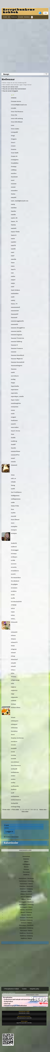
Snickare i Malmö (26, 923)
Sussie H (13, 235)
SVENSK (13, 98)
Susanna (13, 369)
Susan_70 (14, 304)
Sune (12, 434)
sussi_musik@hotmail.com (19, 201)
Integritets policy (34, 989)
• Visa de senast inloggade (10, 91)
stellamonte (15, 772)
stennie (13, 745)
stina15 (13, 666)
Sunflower (14, 420)
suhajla (13, 482)
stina (12, 673)
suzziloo (13, 173)
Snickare (26, 869)
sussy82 (13, 197)
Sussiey (13, 225)
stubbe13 (14, 546)
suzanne (13, 183)
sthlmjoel (14, 724)
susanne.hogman (16, 334)
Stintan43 (14, 622)
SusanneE (14, 317)
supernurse (14, 389)
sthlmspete (14, 721)
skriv (9, 17)
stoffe (13, 598)
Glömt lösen (15, 837)
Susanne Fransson (17, 348)
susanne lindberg (16, 341)
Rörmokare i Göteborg (26, 928)
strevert (13, 564)
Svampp (13, 166)
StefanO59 (14, 803)
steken (13, 779)
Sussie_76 (14, 221)
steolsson (14, 741)
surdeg (13, 379)
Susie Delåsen (15, 290)
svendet (13, 108)
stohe (13, 594)
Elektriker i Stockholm (26, 886)
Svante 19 (14, 156)
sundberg (14, 441)
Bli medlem (7, 837)
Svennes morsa (16, 101)
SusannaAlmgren (16, 365)
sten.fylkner (15, 762)
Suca (12, 509)
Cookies (24, 989)
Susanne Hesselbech (17, 355)
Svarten (13, 149)
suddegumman (15, 499)
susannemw (15, 310)
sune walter (15, 427)
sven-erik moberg (17, 118)
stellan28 (14, 769)
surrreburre (15, 376)
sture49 (13, 516)
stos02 (13, 574)
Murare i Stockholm (26, 910)
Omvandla (20, 17)
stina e (13, 670)
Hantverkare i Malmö (26, 884)
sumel (13, 458)
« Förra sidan (15, 809)
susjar (13, 283)
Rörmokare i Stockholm (26, 925)
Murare (26, 867)
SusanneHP (14, 314)
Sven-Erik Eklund (16, 122)
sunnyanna (14, 406)
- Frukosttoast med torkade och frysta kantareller (18, 999)
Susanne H (14, 345)
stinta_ (13, 618)
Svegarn (13, 139)
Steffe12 (13, 789)
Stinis (13, 645)
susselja (13, 259)
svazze (13, 146)
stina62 (13, 663)
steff (12, 793)
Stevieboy (14, 731)
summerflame (15, 451)
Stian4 (13, 717)
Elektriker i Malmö (26, 891)
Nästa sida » (43, 809)
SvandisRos (14, 163)
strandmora (15, 570)
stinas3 (13, 652)
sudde (13, 502)
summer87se (15, 455)
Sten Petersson (16, 765)
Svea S (13, 142)
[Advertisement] (25, 45)
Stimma (13, 676)
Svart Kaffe (14, 153)
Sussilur (13, 211)
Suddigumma (15, 495)
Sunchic (13, 448)
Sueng (13, 485)
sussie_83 (14, 218)
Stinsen (13, 639)
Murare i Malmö (26, 915)
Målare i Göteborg (26, 897)
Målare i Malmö (26, 899)
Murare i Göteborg (26, 912)
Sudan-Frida (15, 506)
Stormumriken (16, 577)
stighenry (14, 690)
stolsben (13, 591)
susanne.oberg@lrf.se (18, 328)
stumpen (14, 530)
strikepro (14, 557)
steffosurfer (15, 786)
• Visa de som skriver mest (10, 87)
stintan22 (14, 632)
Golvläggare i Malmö (26, 907)
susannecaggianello (17, 321)
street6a (13, 567)
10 (35, 809)
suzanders (14, 190)
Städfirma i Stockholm (26, 933)
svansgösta (14, 159)
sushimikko (15, 293)
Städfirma (26, 874)
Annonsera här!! (32, 995)
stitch (13, 608)
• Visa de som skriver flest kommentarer (14, 89)
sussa (12, 266)
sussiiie (13, 214)
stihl (12, 683)
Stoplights (14, 584)
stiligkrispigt (15, 680)
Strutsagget (15, 550)
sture (12, 523)
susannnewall (15, 307)
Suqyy (13, 382)
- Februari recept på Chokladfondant (14, 1005)
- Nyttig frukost (7, 1001)
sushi (12, 297)
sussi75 (13, 245)
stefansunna (15, 796)
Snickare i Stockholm (26, 917)
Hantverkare (26, 856)
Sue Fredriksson (16, 492)
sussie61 (13, 228)
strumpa (13, 553)
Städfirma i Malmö (26, 938)
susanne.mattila (16, 331)
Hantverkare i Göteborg (26, 881)
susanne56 (14, 324)
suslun (13, 276)
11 (37, 809)
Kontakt (5, 17)
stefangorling (15, 806)
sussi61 (13, 249)
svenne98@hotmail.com (19, 104)
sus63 (13, 372)
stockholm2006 (16, 601)
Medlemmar (14, 17)
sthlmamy (14, 727)
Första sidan (6, 809)
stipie (13, 612)
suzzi (12, 180)
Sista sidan (25, 811)
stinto (13, 615)
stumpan (14, 533)
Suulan (13, 194)
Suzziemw (14, 177)
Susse (13, 262)
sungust (13, 417)
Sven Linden (15, 129)
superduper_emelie (17, 396)
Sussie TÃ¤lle (15, 231)
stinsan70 (14, 642)
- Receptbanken (7, 997)
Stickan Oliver (15, 707)
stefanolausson (16, 800)
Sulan (13, 475)
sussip (13, 204)
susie (12, 286)
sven (12, 125)
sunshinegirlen (16, 403)
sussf (12, 255)
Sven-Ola (14, 115)
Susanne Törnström (17, 338)
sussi (12, 252)
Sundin (13, 437)
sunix (12, 413)
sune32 (13, 424)
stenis (13, 751)
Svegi (13, 135)
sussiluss (14, 207)
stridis (13, 560)
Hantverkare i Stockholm (26, 878)
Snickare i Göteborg (26, 920)
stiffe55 (13, 700)
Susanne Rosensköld (17, 362)
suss (12, 273)
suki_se (13, 478)
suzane (13, 187)
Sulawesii (14, 465)
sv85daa (13, 170)
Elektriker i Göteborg (26, 889)
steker (13, 775)
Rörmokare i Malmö (26, 930)
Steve (13, 734)
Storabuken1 (15, 581)
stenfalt (13, 758)
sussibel (13, 242)
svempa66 (14, 132)
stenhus (13, 755)
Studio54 (14, 543)
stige (12, 694)
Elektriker (26, 859)
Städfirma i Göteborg (26, 936)
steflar (13, 782)
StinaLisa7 (14, 659)
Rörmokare (26, 872)
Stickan (13, 704)
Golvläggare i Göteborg (26, 904)
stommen (14, 588)
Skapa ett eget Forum (9, 993)
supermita (14, 393)
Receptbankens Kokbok (19, 11)
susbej (13, 300)
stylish (13, 512)
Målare (26, 861)
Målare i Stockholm (26, 894)
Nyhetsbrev (27, 17)
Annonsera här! (25, 850)
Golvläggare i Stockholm (26, 902)
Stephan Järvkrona (17, 738)
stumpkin (14, 526)
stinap (13, 656)
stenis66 (14, 748)
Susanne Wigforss (17, 358)
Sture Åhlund (15, 519)
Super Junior (15, 400)
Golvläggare (26, 864)
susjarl (13, 279)
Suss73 (13, 269)
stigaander (14, 697)
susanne (13, 352)
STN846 (13, 605)
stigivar (13, 687)
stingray (14, 649)
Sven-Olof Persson (17, 111)
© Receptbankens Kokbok (11, 989)
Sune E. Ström (15, 431)
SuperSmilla (15, 386)
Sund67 (13, 444)
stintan (13, 635)
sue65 (13, 488)
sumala (13, 461)
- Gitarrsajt (6, 1003)
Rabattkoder (11, 842)
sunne (13, 410)
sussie (13, 238)
